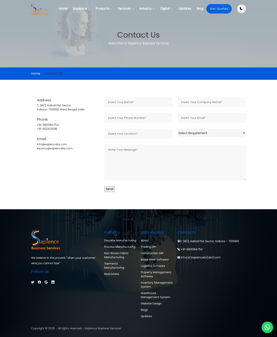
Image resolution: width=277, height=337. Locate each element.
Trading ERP (148, 247)
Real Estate (111, 274)
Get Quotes (219, 9)
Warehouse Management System (155, 295)
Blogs (144, 310)
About (145, 240)
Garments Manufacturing (114, 266)
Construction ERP (152, 253)
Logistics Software (153, 266)
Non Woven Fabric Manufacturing (116, 255)
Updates (184, 8)
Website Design (151, 303)
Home (63, 8)
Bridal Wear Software (155, 259)
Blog (200, 8)
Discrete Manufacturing (120, 240)
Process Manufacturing (119, 247)
